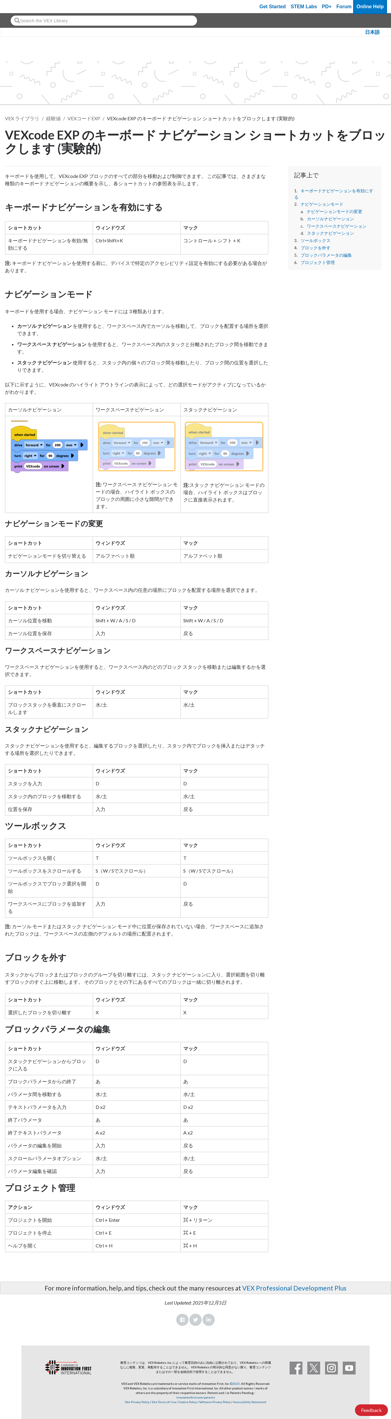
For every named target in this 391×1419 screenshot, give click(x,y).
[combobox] (104, 21)
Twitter (195, 1320)
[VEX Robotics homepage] (16, 6)
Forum (344, 6)
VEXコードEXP (84, 118)
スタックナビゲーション (330, 233)
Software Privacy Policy (215, 1402)
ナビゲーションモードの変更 (334, 211)
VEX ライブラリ (22, 118)
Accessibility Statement (249, 1402)
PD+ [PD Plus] (327, 6)
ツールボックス (316, 240)
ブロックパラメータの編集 (326, 255)
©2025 (235, 1383)
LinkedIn (209, 1320)
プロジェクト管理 (318, 262)
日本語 (372, 32)
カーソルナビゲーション (330, 218)
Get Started (272, 6)
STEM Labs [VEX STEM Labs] (304, 6)
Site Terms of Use (163, 1402)
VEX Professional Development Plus (294, 1288)
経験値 (53, 118)
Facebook (182, 1320)
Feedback (371, 1410)
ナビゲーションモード (322, 204)
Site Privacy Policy (137, 1402)
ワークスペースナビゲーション (337, 226)
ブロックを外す (316, 247)
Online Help (370, 6)
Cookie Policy (188, 1402)
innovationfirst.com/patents (195, 1397)
